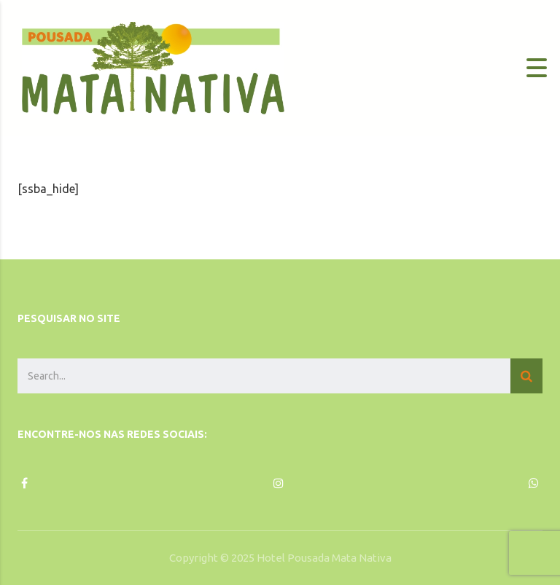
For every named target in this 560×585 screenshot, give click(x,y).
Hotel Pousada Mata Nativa (324, 557)
